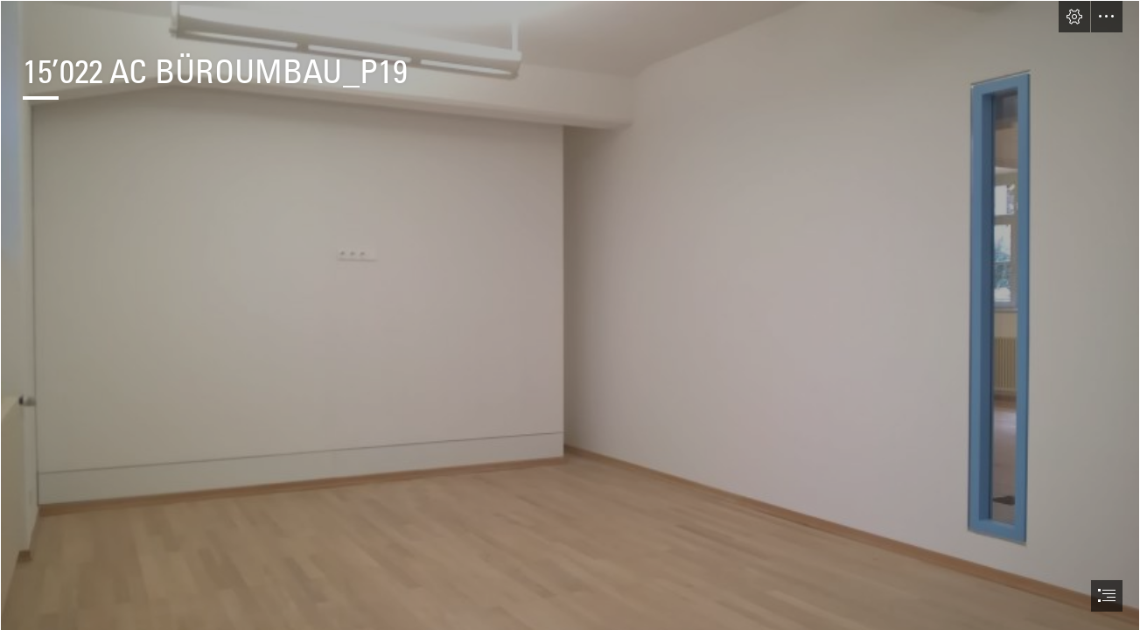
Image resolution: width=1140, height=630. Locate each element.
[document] (570, 315)
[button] (1074, 16)
